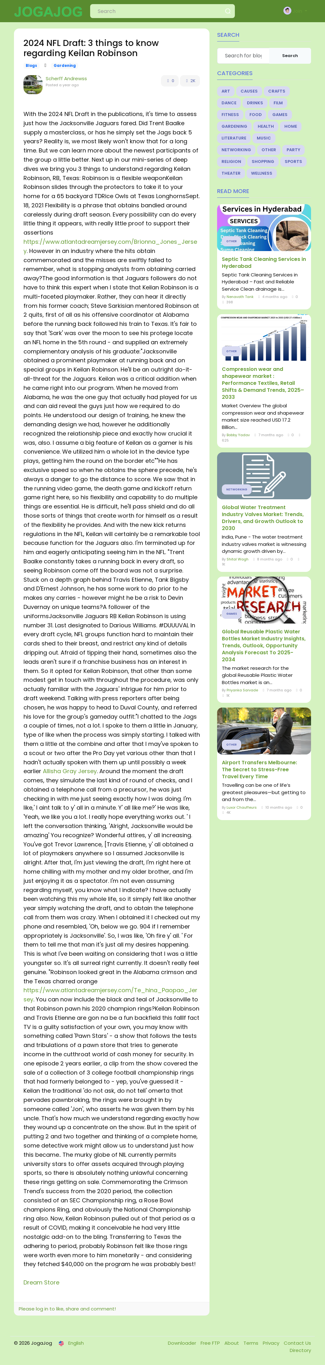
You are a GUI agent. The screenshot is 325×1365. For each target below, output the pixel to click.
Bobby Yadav (238, 434)
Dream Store (41, 1282)
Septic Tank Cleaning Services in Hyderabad (264, 263)
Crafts (276, 91)
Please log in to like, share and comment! (67, 1308)
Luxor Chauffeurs (242, 807)
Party (293, 150)
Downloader (182, 1343)
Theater (231, 173)
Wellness (261, 173)
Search (290, 56)
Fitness (230, 115)
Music (264, 138)
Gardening (65, 65)
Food (255, 115)
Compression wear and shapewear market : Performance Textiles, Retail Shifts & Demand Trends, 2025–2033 (263, 383)
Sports (293, 161)
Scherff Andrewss (66, 78)
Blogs (31, 65)
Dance (229, 103)
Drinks (255, 103)
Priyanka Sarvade (242, 690)
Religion (231, 161)
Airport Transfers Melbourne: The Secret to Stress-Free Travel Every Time (259, 769)
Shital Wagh (238, 559)
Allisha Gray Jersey (70, 771)
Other (269, 150)
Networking (236, 150)
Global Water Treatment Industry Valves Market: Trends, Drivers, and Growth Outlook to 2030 (263, 518)
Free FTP (211, 1343)
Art (226, 91)
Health (266, 126)
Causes (249, 91)
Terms (251, 1343)
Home (290, 126)
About (232, 1343)
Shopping (263, 161)
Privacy (272, 1343)
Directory (300, 1350)
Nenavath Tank (240, 296)
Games (280, 115)
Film (278, 103)
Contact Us (297, 1343)
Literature (234, 138)
